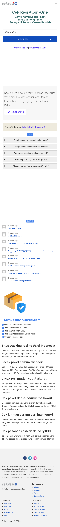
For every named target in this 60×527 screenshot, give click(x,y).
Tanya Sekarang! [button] (15, 112)
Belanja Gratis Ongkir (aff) (33, 127)
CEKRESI (23, 39)
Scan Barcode (39, 509)
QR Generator (39, 506)
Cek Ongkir (8, 506)
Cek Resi (7, 503)
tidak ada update (14, 228)
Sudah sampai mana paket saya (19, 281)
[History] (50, 39)
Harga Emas (8, 512)
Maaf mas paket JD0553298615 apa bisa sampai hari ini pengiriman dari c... (32, 251)
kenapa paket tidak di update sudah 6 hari (23, 258)
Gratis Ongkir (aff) (37, 48)
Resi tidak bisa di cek (15, 236)
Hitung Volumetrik (40, 515)
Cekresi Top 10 (21, 48)
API (5, 515)
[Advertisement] (30, 68)
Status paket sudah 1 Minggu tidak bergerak (24, 273)
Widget (37, 503)
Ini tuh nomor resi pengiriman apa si (21, 266)
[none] (56, 3)
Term (36, 493)
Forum (6, 509)
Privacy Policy (39, 496)
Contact (37, 490)
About (36, 487)
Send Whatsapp (40, 512)
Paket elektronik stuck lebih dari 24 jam (22, 243)
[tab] (30, 140)
